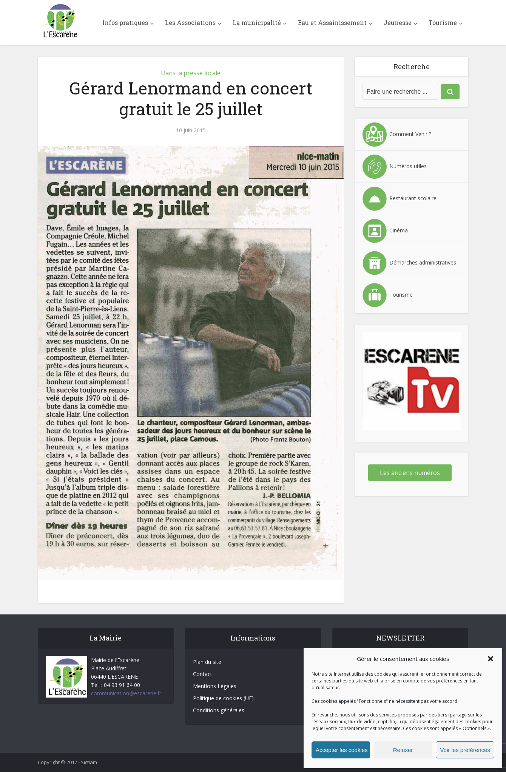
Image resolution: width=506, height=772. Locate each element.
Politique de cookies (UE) (223, 698)
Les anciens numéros (410, 473)
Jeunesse (398, 22)
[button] (490, 658)
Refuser (403, 750)
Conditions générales (218, 710)
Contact (202, 674)
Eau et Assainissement (332, 22)
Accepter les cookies (342, 750)
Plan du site (207, 661)
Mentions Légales (214, 686)
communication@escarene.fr (126, 693)
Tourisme (443, 22)
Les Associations (190, 22)
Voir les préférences (465, 750)
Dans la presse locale (191, 73)
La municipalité (257, 22)
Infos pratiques (125, 22)
